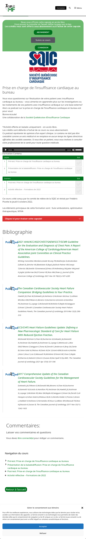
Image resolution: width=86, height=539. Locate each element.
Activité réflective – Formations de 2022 (24, 189)
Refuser (43, 533)
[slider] (39, 149)
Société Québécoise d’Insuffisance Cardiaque (48, 117)
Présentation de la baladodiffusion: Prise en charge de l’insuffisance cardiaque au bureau (40, 170)
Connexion (61, 8)
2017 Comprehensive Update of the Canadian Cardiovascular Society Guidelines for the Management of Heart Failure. (48, 377)
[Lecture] (5, 150)
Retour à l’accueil (16, 489)
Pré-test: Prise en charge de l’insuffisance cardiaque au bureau (34, 161)
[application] (43, 149)
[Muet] (73, 150)
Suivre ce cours (43, 40)
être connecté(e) (26, 438)
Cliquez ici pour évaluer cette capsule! (23, 218)
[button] (82, 507)
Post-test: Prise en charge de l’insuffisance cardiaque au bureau (34, 182)
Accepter (43, 526)
